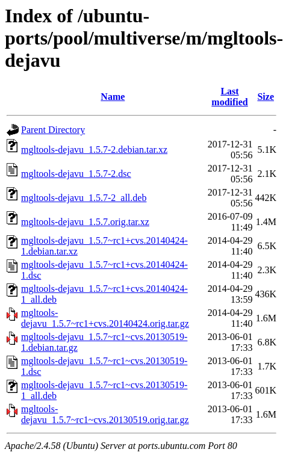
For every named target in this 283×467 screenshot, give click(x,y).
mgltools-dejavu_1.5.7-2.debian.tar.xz (94, 149)
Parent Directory (53, 130)
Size (265, 96)
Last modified (229, 96)
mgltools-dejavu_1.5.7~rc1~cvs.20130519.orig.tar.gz (105, 414)
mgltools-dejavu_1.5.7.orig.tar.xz (85, 222)
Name (113, 96)
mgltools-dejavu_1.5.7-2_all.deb (83, 198)
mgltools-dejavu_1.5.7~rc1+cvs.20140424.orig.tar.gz (105, 318)
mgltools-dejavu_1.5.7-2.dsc (76, 174)
